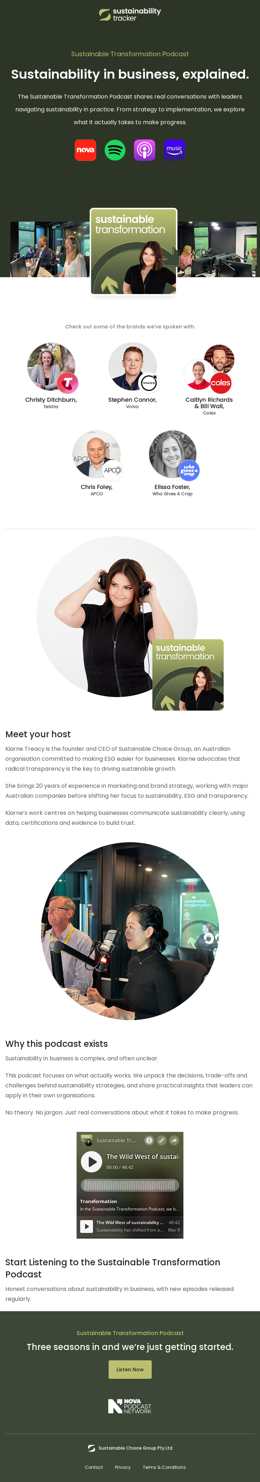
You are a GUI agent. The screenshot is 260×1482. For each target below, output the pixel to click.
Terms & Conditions (164, 1467)
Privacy (123, 1467)
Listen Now (130, 1369)
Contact (94, 1467)
